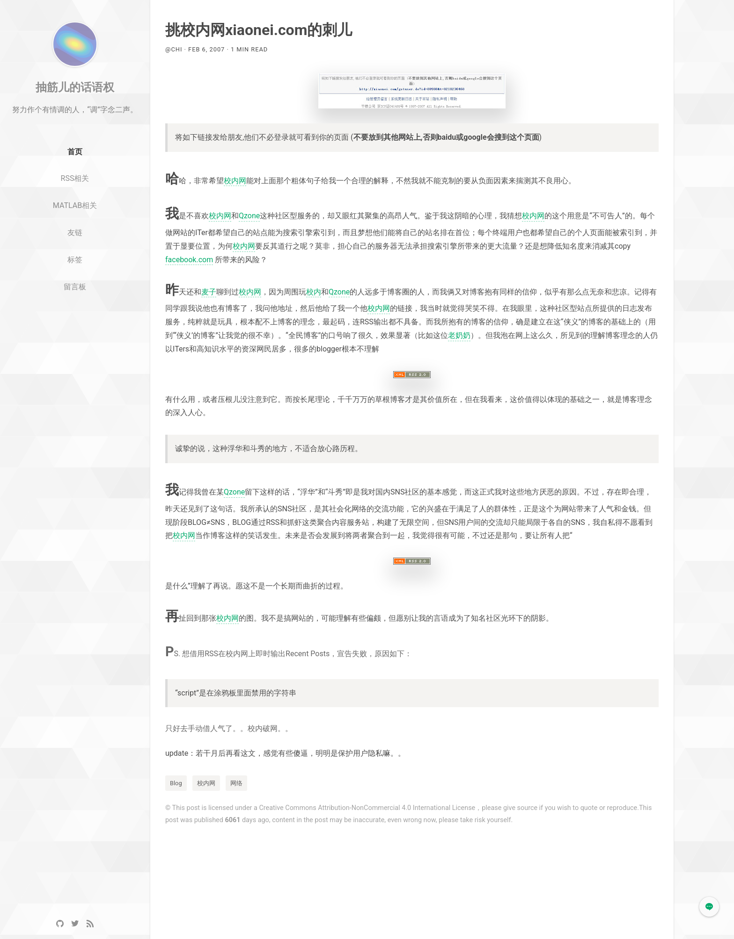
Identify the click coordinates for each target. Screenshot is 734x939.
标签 (74, 286)
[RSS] (90, 923)
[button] (709, 907)
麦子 (208, 291)
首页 (74, 178)
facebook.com (189, 259)
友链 (74, 259)
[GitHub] (60, 923)
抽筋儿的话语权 (75, 114)
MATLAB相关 (75, 232)
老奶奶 (459, 335)
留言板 (75, 313)
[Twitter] (75, 923)
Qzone (249, 215)
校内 (313, 291)
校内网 (235, 180)
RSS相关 (75, 205)
